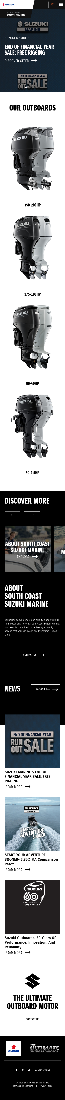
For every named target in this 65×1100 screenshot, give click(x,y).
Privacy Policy (46, 1086)
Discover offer (21, 61)
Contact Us (32, 1019)
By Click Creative (42, 1070)
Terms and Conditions (23, 1086)
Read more (18, 787)
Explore (27, 557)
